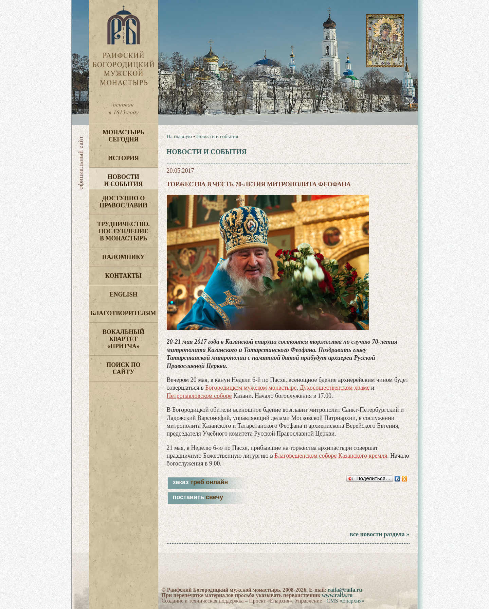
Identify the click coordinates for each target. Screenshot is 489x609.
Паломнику (123, 257)
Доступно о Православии (123, 202)
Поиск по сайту (123, 368)
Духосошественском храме (333, 387)
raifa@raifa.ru (345, 590)
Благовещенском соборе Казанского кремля (330, 455)
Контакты (123, 275)
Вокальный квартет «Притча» (123, 339)
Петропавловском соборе (199, 395)
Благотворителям (123, 313)
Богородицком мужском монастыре (250, 387)
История (123, 158)
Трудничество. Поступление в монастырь (123, 231)
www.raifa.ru (337, 595)
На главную (179, 136)
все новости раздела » (379, 534)
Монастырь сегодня (123, 136)
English (123, 294)
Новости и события (123, 180)
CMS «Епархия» (345, 601)
